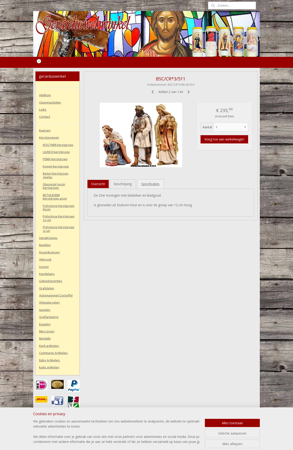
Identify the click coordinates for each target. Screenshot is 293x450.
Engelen (45, 324)
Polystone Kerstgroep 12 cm (58, 229)
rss (139, 441)
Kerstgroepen (49, 138)
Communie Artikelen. (53, 353)
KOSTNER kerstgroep (58, 145)
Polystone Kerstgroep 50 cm (58, 218)
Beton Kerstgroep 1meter (55, 175)
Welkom (45, 95)
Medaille (45, 338)
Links (42, 110)
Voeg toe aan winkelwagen (224, 139)
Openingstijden (50, 102)
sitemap (130, 441)
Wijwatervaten (49, 303)
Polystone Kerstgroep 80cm (58, 207)
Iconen (44, 267)
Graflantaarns (49, 317)
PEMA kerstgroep (55, 159)
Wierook (45, 259)
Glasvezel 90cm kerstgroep (54, 186)
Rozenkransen (49, 252)
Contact (44, 117)
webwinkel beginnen (157, 441)
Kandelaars (47, 274)
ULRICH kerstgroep (56, 152)
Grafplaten (46, 288)
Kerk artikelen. (49, 346)
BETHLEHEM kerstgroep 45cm (55, 196)
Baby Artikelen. (49, 360)
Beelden (45, 245)
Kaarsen (45, 130)
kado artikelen (49, 367)
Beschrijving (123, 184)
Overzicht (98, 184)
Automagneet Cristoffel (56, 295)
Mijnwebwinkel (197, 441)
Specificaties (150, 184)
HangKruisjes (48, 238)
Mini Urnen (46, 331)
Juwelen (44, 310)
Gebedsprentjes (50, 281)
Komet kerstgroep (56, 166)
